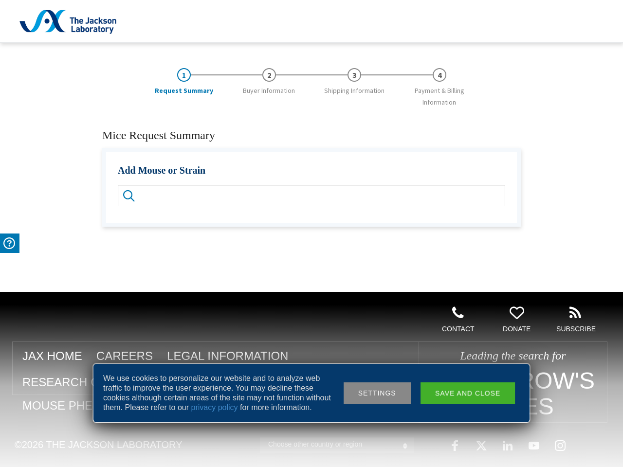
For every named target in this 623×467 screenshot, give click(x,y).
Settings (377, 393)
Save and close (468, 393)
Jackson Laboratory (67, 21)
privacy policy (214, 407)
